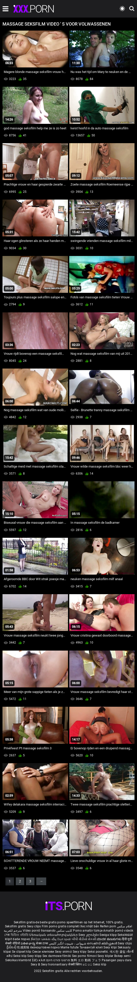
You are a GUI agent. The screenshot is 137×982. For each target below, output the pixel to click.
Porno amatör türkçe (87, 930)
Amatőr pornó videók (118, 930)
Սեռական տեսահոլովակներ (53, 935)
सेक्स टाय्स (42, 943)
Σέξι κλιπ (39, 960)
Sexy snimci (64, 951)
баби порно (21, 939)
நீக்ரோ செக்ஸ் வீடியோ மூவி (51, 939)
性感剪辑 (23, 947)
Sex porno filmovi (84, 956)
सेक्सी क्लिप (75, 964)
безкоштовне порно (45, 947)
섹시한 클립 (118, 951)
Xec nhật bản (89, 926)
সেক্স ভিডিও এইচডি (16, 935)
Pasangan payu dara (117, 960)
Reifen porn (108, 926)
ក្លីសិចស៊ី (11, 947)
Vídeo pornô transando (39, 930)
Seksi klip (20, 956)
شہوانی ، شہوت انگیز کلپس (68, 943)
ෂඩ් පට (87, 964)
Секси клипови (43, 951)
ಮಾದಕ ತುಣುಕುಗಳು (109, 939)
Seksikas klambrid (18, 960)
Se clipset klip (22, 951)
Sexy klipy (80, 951)
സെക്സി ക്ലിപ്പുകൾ (102, 943)
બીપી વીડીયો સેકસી (84, 939)
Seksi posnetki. (99, 951)
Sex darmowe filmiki (56, 956)
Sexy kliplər (106, 956)
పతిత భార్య (28, 943)
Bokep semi (122, 956)
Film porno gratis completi (61, 926)
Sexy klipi (111, 947)
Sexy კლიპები (89, 935)
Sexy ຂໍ (36, 964)
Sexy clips (34, 926)
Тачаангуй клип (92, 947)
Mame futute (69, 947)
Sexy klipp (34, 956)
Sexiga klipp (109, 935)
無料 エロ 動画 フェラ (86, 960)
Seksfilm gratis (15, 926)
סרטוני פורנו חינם (58, 960)
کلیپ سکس (64, 930)
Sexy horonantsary (54, 964)
